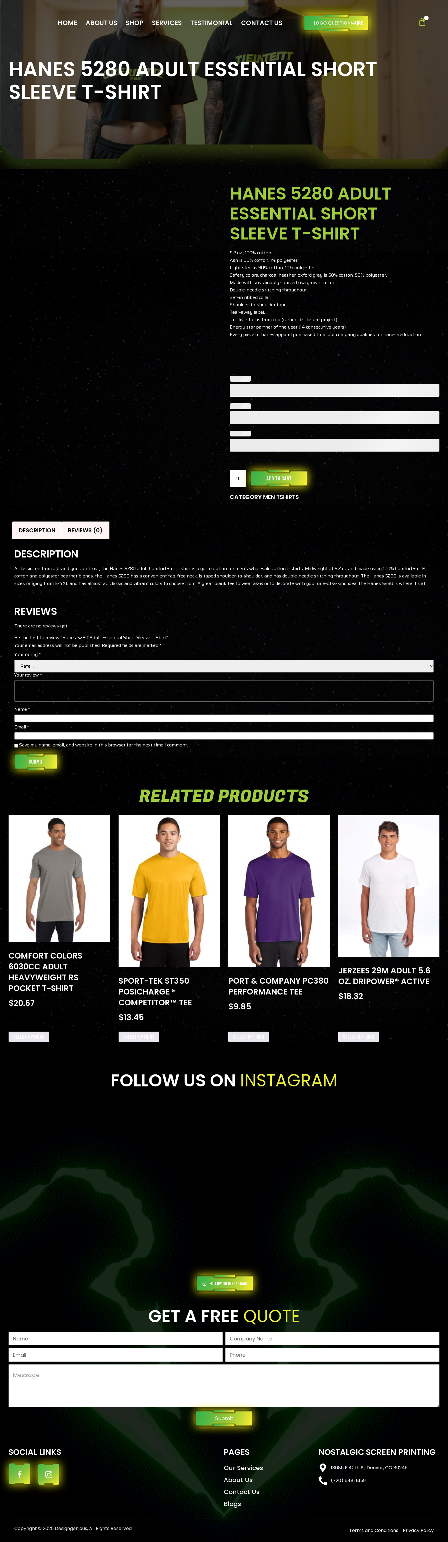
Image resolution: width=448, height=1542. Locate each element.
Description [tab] (37, 530)
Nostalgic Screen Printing (377, 1452)
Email (21, 727)
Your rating (27, 655)
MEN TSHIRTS (281, 497)
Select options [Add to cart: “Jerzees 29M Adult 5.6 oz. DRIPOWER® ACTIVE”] (358, 1036)
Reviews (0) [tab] (85, 530)
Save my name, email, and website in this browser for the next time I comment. (103, 745)
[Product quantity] (238, 478)
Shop (134, 23)
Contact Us (261, 23)
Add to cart (279, 478)
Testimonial (211, 23)
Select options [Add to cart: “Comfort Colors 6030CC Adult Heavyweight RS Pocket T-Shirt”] (29, 1036)
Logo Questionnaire (338, 23)
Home (67, 23)
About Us (101, 23)
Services (167, 23)
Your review (28, 676)
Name (22, 710)
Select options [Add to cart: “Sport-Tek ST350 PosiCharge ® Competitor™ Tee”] (139, 1036)
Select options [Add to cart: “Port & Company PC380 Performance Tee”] (248, 1036)
